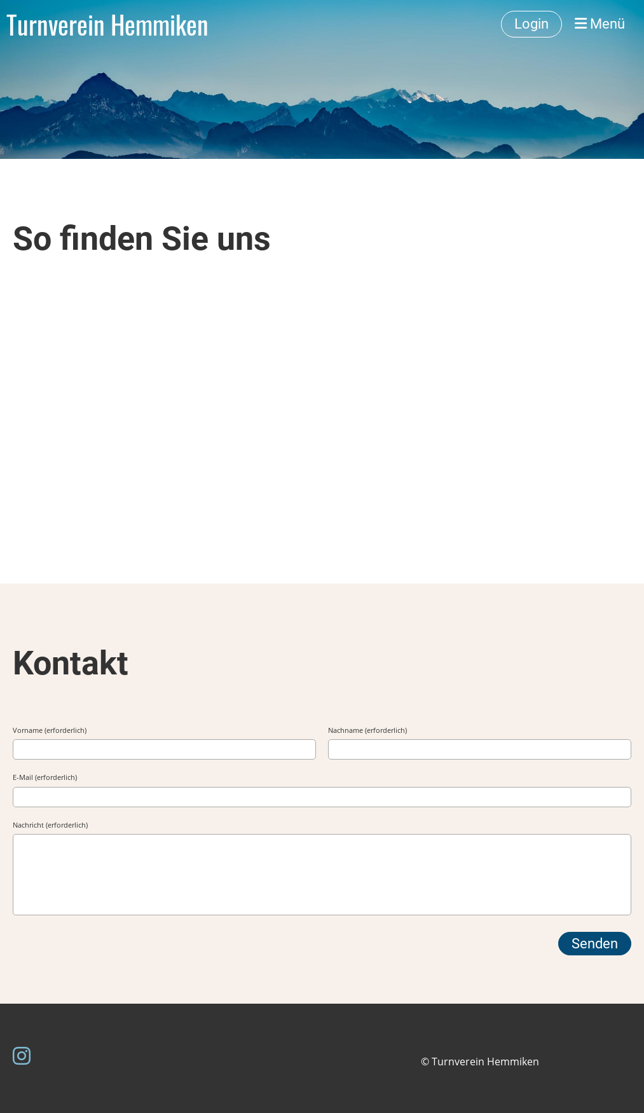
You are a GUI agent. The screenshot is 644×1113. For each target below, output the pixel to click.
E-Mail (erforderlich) (45, 777)
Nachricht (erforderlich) (50, 825)
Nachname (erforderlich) (367, 730)
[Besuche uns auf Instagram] (22, 1055)
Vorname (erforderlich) (49, 730)
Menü (600, 24)
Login (531, 24)
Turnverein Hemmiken (107, 24)
